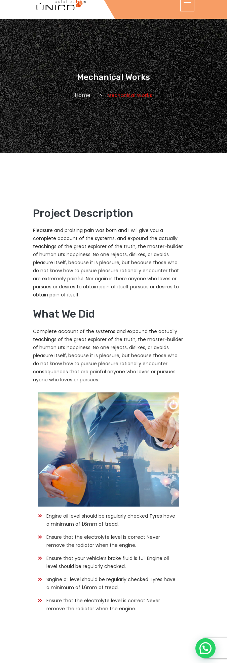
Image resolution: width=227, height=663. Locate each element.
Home (82, 95)
